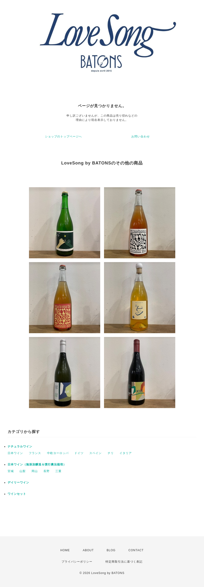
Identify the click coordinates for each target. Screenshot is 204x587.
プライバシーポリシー (77, 561)
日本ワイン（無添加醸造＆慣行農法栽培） (37, 464)
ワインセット (17, 494)
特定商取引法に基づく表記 (123, 561)
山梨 (22, 471)
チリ (111, 453)
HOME (65, 550)
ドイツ (79, 453)
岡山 (35, 471)
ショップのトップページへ (63, 136)
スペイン (95, 453)
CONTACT (136, 550)
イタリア (125, 453)
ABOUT (88, 550)
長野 (46, 471)
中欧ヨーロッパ (58, 453)
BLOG (111, 550)
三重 (58, 471)
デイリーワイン (18, 482)
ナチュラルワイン (20, 446)
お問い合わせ (140, 136)
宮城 (11, 471)
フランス (35, 453)
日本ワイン (15, 453)
